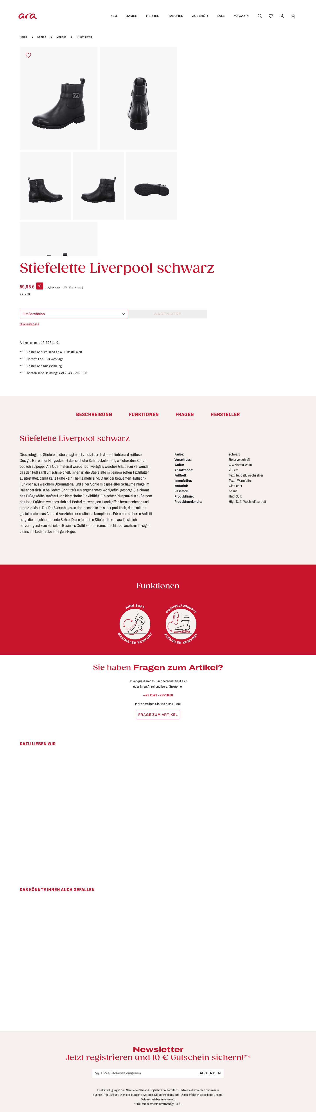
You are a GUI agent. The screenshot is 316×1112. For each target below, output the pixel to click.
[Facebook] (262, 1049)
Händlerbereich (200, 1098)
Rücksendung (127, 1098)
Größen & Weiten (130, 1066)
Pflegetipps (125, 1090)
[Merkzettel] (270, 16)
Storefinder (196, 1082)
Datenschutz (197, 1058)
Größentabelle (195, 138)
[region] (98, 151)
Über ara (194, 1090)
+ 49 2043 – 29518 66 (158, 574)
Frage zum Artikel (158, 593)
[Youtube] (273, 1049)
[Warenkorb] (292, 16)
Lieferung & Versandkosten (139, 1082)
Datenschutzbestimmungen (157, 978)
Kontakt (122, 1074)
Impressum (196, 1066)
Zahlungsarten (128, 1106)
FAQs (120, 1049)
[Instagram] (282, 1049)
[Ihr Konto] (281, 16)
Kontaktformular (67, 1081)
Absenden (210, 952)
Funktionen (125, 1058)
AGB (190, 1049)
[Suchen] (259, 16)
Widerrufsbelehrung (204, 1074)
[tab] (94, 293)
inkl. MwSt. (192, 107)
